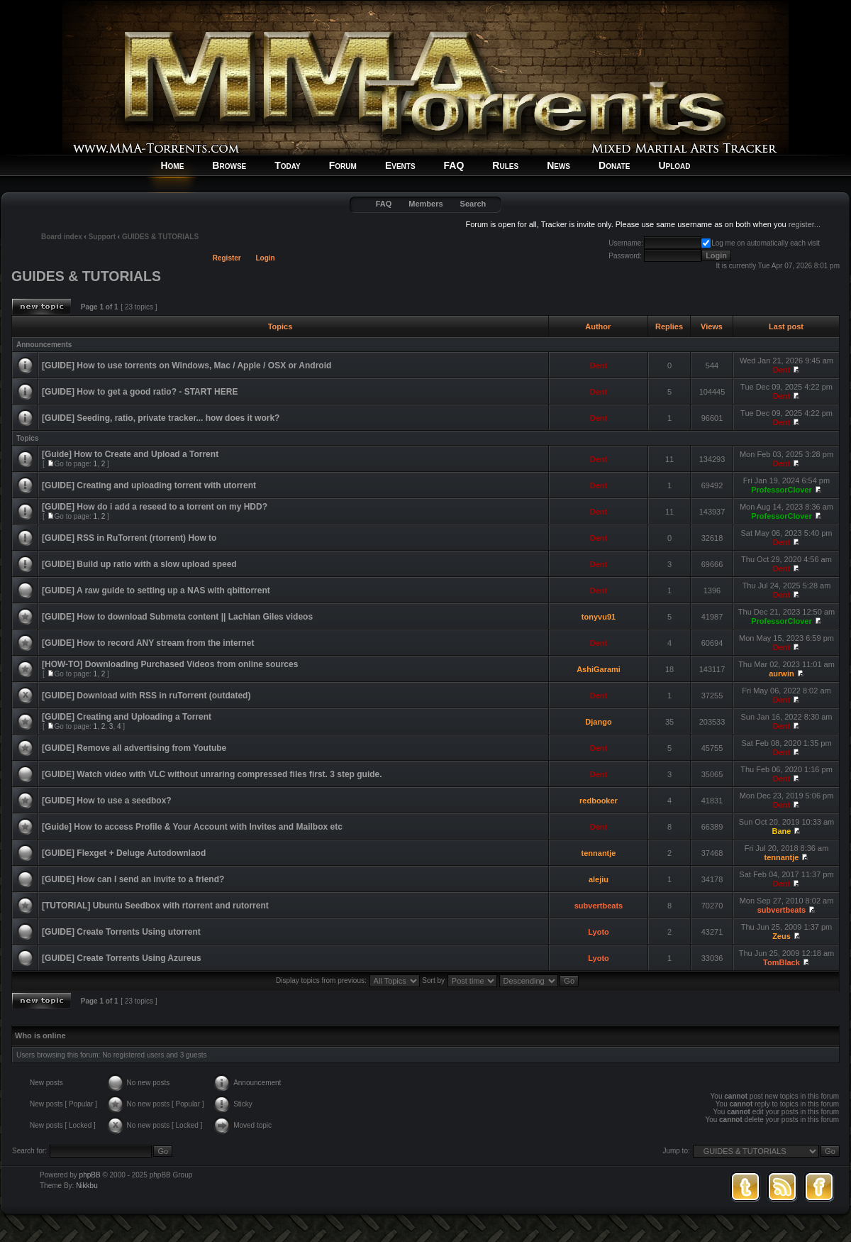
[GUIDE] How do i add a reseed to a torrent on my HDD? (154, 507)
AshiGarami (599, 669)
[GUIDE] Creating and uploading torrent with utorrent (149, 485)
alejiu (598, 879)
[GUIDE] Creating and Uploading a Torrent (126, 717)
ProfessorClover (781, 489)
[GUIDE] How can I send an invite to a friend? (133, 879)
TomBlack (781, 962)
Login (265, 258)
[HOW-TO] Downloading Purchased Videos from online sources (170, 664)
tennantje (599, 853)
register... (805, 224)
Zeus (781, 936)
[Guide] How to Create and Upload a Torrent (130, 454)
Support (102, 237)
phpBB (90, 1175)
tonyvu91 (599, 616)
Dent (598, 365)
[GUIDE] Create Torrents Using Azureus (121, 958)
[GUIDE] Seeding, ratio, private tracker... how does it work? (160, 418)
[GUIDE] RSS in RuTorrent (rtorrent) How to (129, 538)
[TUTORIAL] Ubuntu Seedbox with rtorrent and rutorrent (155, 906)
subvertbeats (598, 905)
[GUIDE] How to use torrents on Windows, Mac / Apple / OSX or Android (186, 365)
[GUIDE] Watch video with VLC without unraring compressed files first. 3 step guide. (212, 774)
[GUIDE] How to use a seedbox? (107, 801)
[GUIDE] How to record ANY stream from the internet (148, 643)
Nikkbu (87, 1185)
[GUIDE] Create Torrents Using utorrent (121, 932)
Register (227, 258)
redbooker (598, 800)
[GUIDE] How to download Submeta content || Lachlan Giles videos (177, 617)
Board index (61, 237)
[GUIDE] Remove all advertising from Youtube (134, 748)
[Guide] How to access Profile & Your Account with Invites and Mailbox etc (192, 827)
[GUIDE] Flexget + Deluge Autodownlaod (124, 853)
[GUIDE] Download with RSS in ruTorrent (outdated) (146, 695)
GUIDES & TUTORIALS (160, 237)
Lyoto (598, 932)
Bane (781, 831)
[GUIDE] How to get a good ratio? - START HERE (140, 392)
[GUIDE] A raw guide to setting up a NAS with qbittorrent (156, 590)
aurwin (781, 673)
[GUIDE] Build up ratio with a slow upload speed (139, 564)
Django (598, 722)
